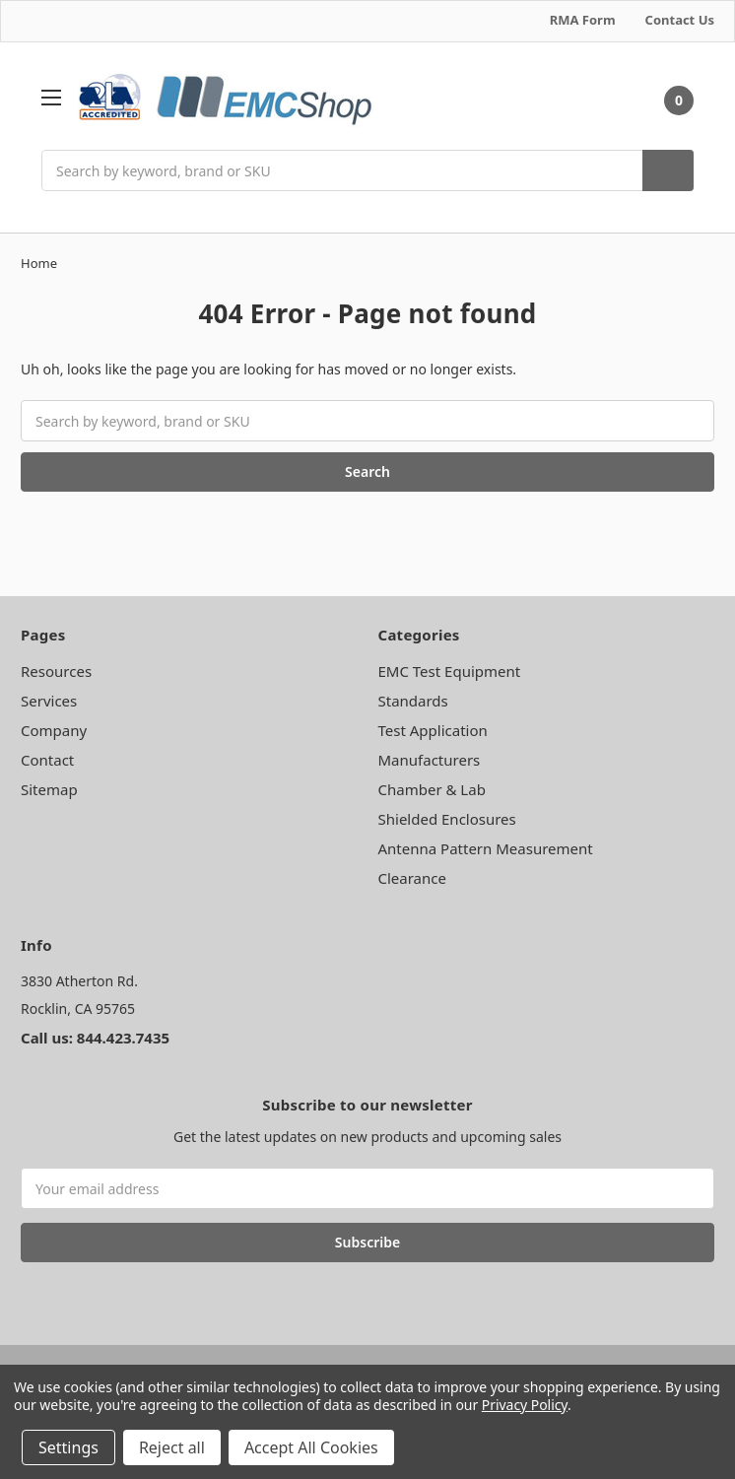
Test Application (433, 730)
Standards (413, 700)
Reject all (172, 1447)
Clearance (412, 878)
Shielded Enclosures (447, 819)
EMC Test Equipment (449, 671)
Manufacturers (429, 760)
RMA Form (583, 20)
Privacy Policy (525, 1404)
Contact (47, 760)
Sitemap (49, 789)
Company (54, 730)
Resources (56, 671)
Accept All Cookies (311, 1447)
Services (49, 700)
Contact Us (679, 20)
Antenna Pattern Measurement (485, 848)
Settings (68, 1447)
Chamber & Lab (432, 789)
